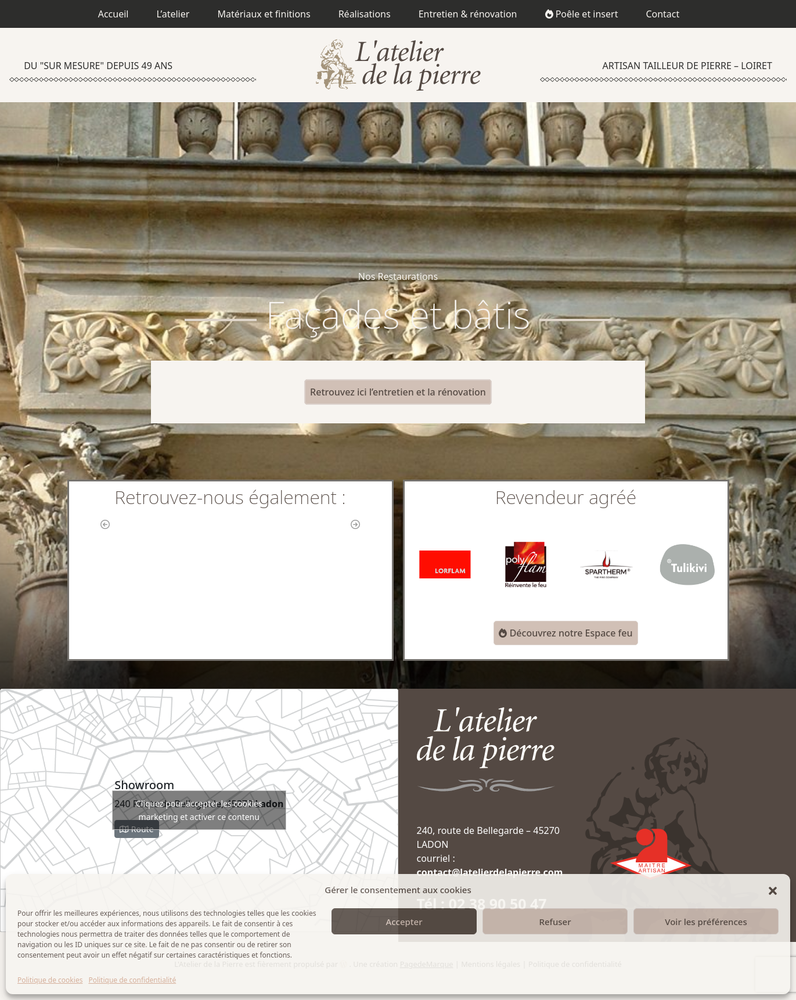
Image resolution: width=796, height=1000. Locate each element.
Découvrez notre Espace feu (565, 633)
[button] (773, 889)
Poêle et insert (581, 14)
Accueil (113, 14)
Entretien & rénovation (468, 14)
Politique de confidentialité (132, 980)
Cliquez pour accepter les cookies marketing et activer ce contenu (199, 810)
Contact (662, 14)
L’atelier (172, 14)
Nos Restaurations (398, 276)
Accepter (404, 921)
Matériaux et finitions (263, 14)
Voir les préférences (706, 921)
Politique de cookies (49, 980)
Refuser (555, 921)
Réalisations (364, 14)
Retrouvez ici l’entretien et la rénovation (398, 392)
